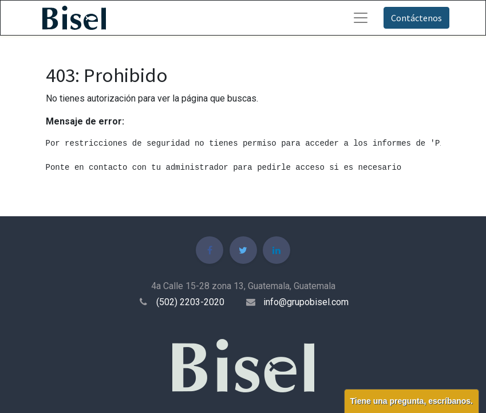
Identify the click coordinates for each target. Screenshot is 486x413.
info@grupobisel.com (306, 302)
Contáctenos (416, 18)
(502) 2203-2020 (190, 302)
